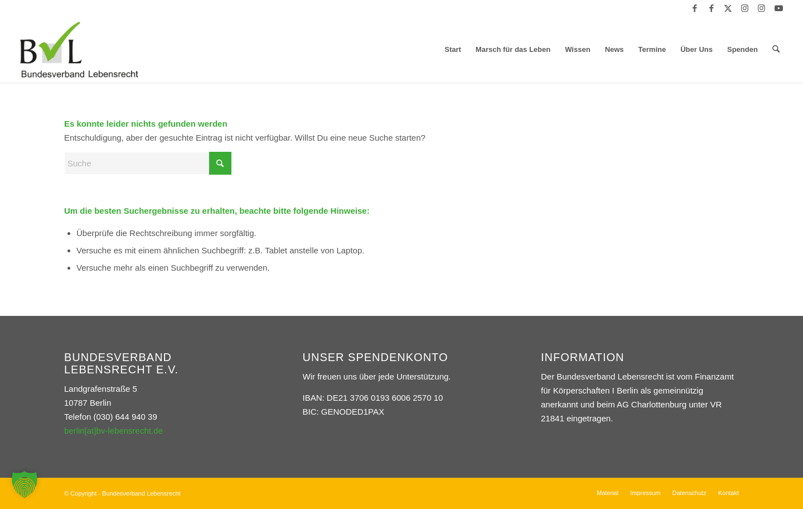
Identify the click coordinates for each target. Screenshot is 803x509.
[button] (24, 484)
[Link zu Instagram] (745, 8)
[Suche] (776, 50)
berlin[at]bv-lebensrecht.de (113, 430)
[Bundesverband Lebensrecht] (79, 50)
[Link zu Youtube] (778, 8)
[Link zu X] (728, 8)
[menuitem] (452, 50)
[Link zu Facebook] (694, 8)
